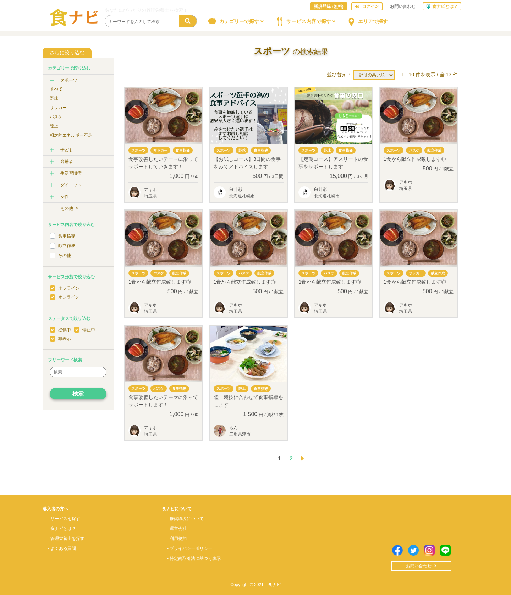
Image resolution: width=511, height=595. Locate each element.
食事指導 (66, 235)
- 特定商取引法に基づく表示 (194, 558)
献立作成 (66, 245)
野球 (54, 98)
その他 (69, 208)
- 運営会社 (177, 528)
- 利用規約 (177, 538)
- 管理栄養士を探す (66, 538)
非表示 (64, 338)
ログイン (367, 6)
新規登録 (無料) (328, 6)
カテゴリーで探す (234, 21)
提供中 (64, 329)
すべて (56, 89)
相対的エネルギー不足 (71, 135)
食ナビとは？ (442, 6)
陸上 (54, 126)
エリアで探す (366, 21)
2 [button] (291, 458)
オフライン (68, 288)
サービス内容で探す (304, 21)
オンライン (68, 297)
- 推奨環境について (185, 518)
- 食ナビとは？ (62, 528)
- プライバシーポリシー (189, 548)
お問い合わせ (403, 6)
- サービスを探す (64, 518)
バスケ (56, 116)
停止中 (88, 329)
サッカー (58, 107)
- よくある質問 (62, 548)
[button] (302, 458)
